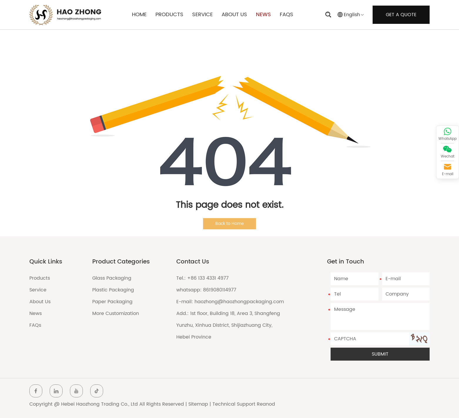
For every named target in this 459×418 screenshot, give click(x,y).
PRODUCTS (169, 14)
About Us (40, 302)
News (35, 313)
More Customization (115, 313)
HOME (139, 14)
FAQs (35, 325)
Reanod (266, 404)
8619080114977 (219, 290)
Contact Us (192, 262)
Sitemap (198, 404)
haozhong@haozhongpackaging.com (239, 302)
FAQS (286, 14)
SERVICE (202, 14)
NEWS (263, 14)
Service (37, 290)
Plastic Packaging (113, 290)
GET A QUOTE (401, 15)
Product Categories (121, 262)
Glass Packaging (111, 278)
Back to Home (229, 223)
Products (39, 278)
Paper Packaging (112, 302)
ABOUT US (234, 14)
